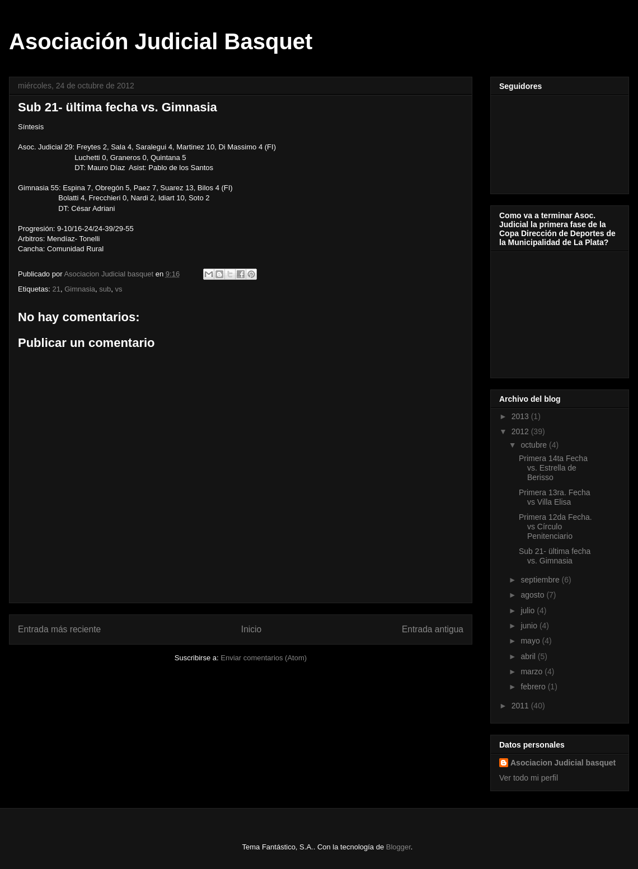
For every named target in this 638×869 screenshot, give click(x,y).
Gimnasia (79, 289)
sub (105, 289)
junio (529, 625)
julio (528, 610)
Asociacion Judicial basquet (563, 762)
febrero (533, 686)
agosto (533, 594)
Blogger (398, 847)
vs (119, 289)
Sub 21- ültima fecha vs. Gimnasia (554, 556)
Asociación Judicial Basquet (160, 41)
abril (528, 656)
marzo (532, 671)
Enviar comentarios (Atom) (264, 658)
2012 (521, 431)
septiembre (540, 579)
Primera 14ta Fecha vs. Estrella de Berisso (553, 468)
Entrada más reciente (59, 629)
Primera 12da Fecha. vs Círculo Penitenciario (555, 527)
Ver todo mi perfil (528, 777)
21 (56, 289)
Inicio (251, 629)
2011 (521, 705)
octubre (534, 444)
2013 (521, 416)
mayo (531, 640)
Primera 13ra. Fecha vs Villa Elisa (554, 497)
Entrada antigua (432, 629)
